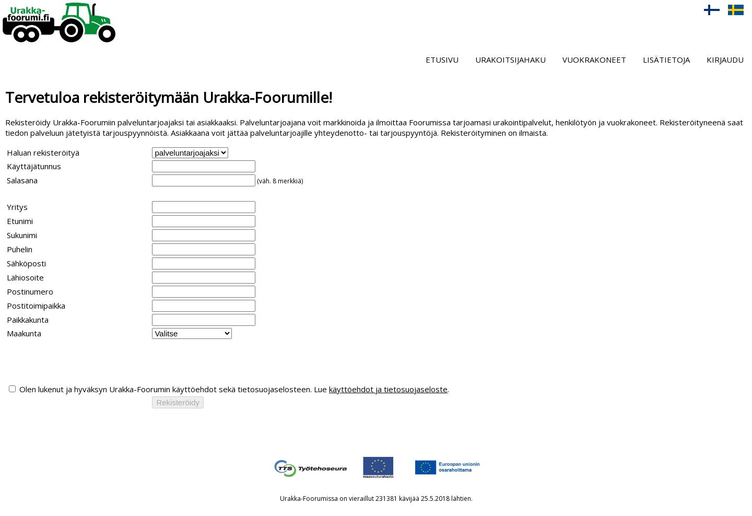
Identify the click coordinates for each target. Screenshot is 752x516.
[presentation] (86, 361)
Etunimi (20, 221)
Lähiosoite (25, 277)
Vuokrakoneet (594, 59)
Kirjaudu (725, 59)
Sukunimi (22, 235)
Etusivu (442, 59)
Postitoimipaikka (36, 305)
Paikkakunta (28, 319)
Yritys (17, 207)
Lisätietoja (666, 59)
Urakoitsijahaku (510, 59)
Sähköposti (26, 263)
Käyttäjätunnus (34, 166)
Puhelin (19, 249)
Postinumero (30, 291)
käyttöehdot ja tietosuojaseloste (388, 389)
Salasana (22, 180)
